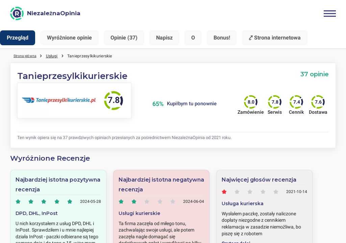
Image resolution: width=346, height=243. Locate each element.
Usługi (57, 55)
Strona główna (27, 55)
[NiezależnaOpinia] (45, 13)
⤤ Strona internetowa (275, 37)
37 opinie (314, 74)
